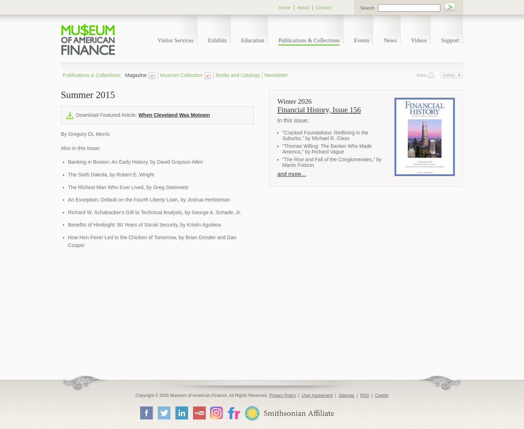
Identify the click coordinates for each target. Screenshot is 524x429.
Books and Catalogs (238, 75)
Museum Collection (181, 75)
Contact (323, 7)
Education (252, 40)
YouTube (199, 412)
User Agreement (317, 395)
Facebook (146, 412)
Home (284, 7)
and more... (291, 174)
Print (431, 75)
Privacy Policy (282, 395)
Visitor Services (176, 40)
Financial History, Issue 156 (319, 109)
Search (367, 8)
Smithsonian (289, 413)
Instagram (216, 412)
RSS (364, 395)
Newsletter (276, 75)
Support (450, 40)
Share (448, 75)
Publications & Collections (308, 40)
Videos (419, 40)
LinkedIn (181, 412)
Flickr (233, 412)
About (303, 7)
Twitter (163, 412)
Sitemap (346, 395)
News (390, 40)
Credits (382, 395)
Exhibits (217, 40)
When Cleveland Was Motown (174, 115)
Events (361, 40)
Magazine (135, 75)
